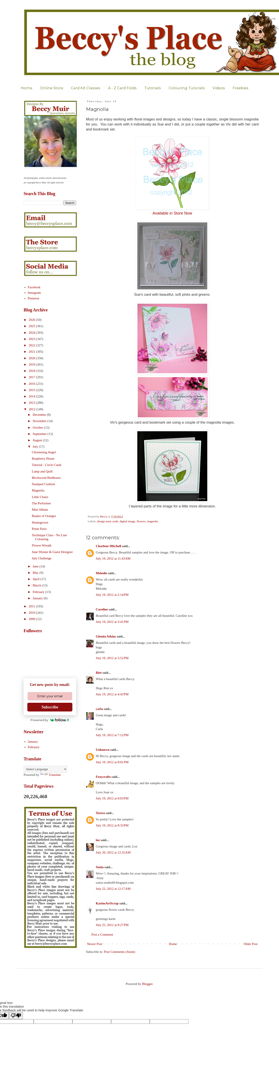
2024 (32, 332)
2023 (32, 339)
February (39, 592)
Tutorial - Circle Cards (47, 465)
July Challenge (42, 558)
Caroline (102, 609)
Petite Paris (39, 529)
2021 (32, 351)
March (37, 585)
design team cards (107, 521)
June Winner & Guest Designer (52, 552)
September (40, 434)
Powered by (50, 720)
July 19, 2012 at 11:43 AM (113, 558)
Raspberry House (43, 458)
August (38, 440)
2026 (32, 319)
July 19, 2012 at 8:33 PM (112, 825)
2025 (32, 326)
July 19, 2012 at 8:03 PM (112, 798)
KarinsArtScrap (107, 903)
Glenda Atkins (106, 636)
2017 (32, 377)
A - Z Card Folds (122, 88)
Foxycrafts (103, 776)
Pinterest (33, 298)
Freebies (240, 88)
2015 (32, 390)
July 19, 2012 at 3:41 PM (112, 622)
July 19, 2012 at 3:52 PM (112, 658)
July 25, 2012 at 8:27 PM (112, 925)
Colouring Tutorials (187, 88)
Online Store (51, 88)
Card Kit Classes (85, 88)
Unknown (103, 749)
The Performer (41, 503)
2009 (32, 619)
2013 (32, 402)
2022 (32, 345)
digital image (127, 521)
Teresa (100, 813)
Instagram (34, 292)
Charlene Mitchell (108, 546)
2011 (32, 606)
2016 (32, 383)
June (36, 566)
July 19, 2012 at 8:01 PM (112, 762)
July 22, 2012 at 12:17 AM (113, 888)
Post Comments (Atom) (119, 952)
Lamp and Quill (42, 471)
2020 (32, 358)
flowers (141, 521)
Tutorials (152, 88)
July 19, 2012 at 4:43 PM (112, 694)
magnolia (152, 521)
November (40, 421)
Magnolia (38, 490)
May (36, 572)
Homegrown (40, 522)
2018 (32, 371)
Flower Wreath (42, 545)
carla (99, 709)
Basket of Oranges (44, 516)
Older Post (251, 944)
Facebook (34, 287)
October (38, 427)
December (40, 414)
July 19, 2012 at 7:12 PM (112, 735)
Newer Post (94, 944)
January (38, 598)
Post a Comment (102, 934)
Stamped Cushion (43, 484)
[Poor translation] (16, 1015)
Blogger (147, 984)
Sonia (100, 867)
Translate (50, 775)
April (36, 579)
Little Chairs (40, 497)
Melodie (101, 573)
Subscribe (50, 707)
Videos (219, 88)
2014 (32, 396)
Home (26, 88)
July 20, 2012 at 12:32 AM (113, 852)
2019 (32, 364)
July (36, 446)
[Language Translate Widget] (45, 769)
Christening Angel (44, 452)
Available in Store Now (172, 213)
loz (98, 840)
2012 (32, 409)
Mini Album (40, 509)
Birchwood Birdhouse (46, 477)
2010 (32, 612)
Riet (99, 672)
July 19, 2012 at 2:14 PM (112, 594)
